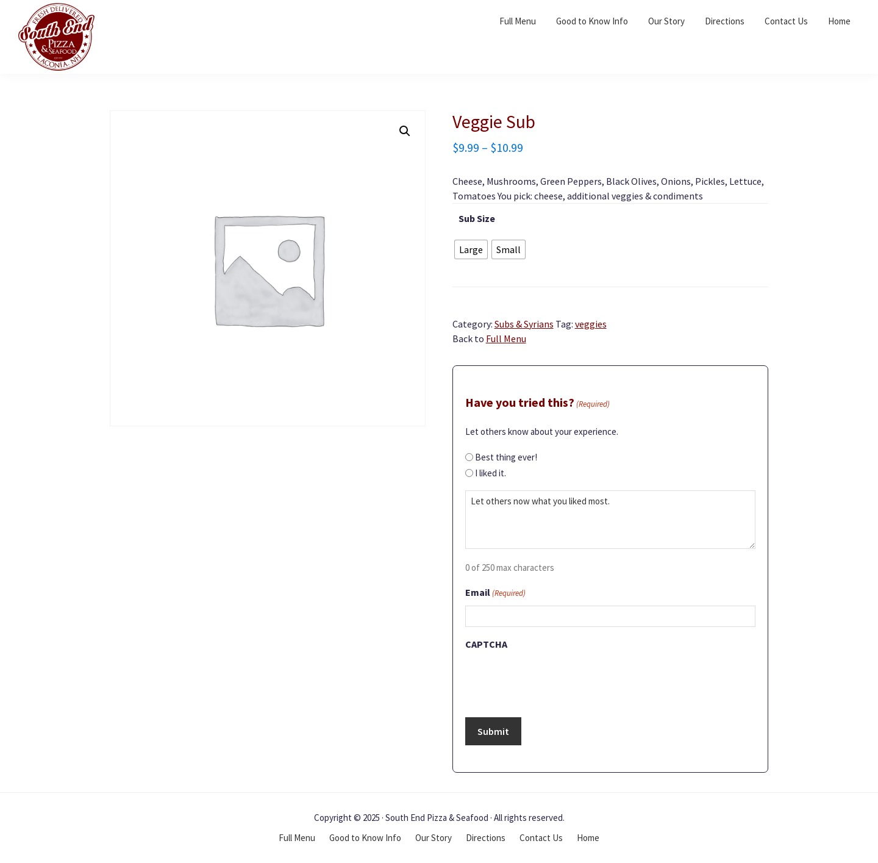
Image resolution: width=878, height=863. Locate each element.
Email (495, 593)
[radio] (471, 249)
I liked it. (490, 473)
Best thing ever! (506, 457)
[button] (405, 131)
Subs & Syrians (524, 324)
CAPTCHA (486, 644)
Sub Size (477, 218)
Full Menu (506, 338)
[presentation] (558, 680)
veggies (591, 324)
